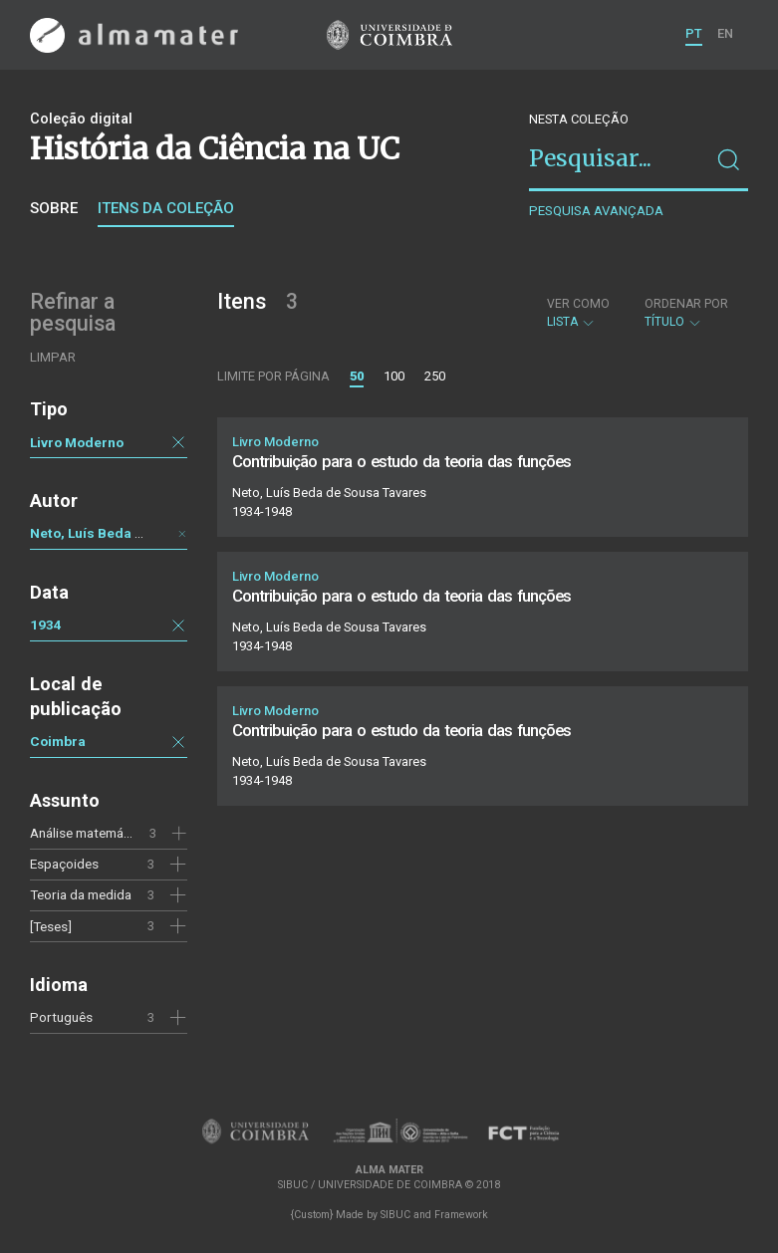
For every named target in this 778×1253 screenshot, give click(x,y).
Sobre (54, 208)
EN (725, 33)
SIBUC (395, 1214)
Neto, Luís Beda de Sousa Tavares (139, 533)
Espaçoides (64, 864)
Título (686, 313)
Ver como (578, 304)
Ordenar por (686, 304)
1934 (46, 624)
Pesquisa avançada (596, 210)
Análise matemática (87, 833)
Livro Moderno (77, 442)
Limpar (53, 357)
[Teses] (51, 926)
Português (61, 1017)
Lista (578, 313)
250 (434, 376)
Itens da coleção (166, 208)
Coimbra (58, 741)
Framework (461, 1214)
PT (693, 33)
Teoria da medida (80, 894)
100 (394, 376)
